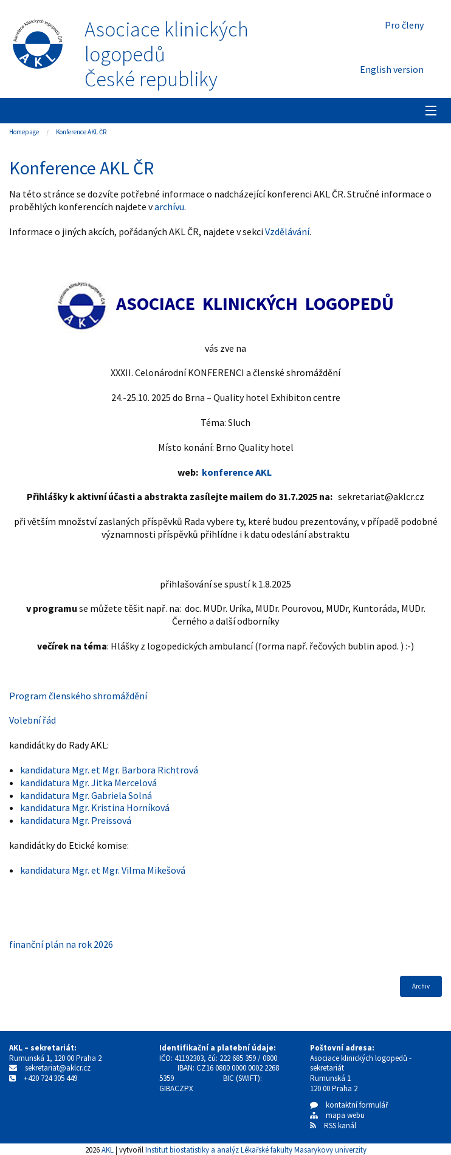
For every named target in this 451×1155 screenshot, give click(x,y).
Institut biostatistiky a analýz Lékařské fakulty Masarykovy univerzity (256, 1149)
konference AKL (237, 472)
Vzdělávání (287, 231)
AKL (108, 1149)
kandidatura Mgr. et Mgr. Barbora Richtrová (109, 770)
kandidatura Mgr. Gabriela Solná (86, 795)
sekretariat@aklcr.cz (58, 1068)
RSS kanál (340, 1125)
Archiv (421, 986)
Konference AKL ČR (81, 132)
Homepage (24, 132)
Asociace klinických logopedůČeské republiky (166, 54)
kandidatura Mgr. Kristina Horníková (95, 807)
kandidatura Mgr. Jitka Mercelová (88, 782)
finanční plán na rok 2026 (61, 944)
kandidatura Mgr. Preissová (75, 820)
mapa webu (337, 1115)
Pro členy (404, 25)
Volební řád (32, 720)
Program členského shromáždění (78, 696)
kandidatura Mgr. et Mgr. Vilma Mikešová (102, 870)
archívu (169, 206)
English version (392, 69)
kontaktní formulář (349, 1105)
